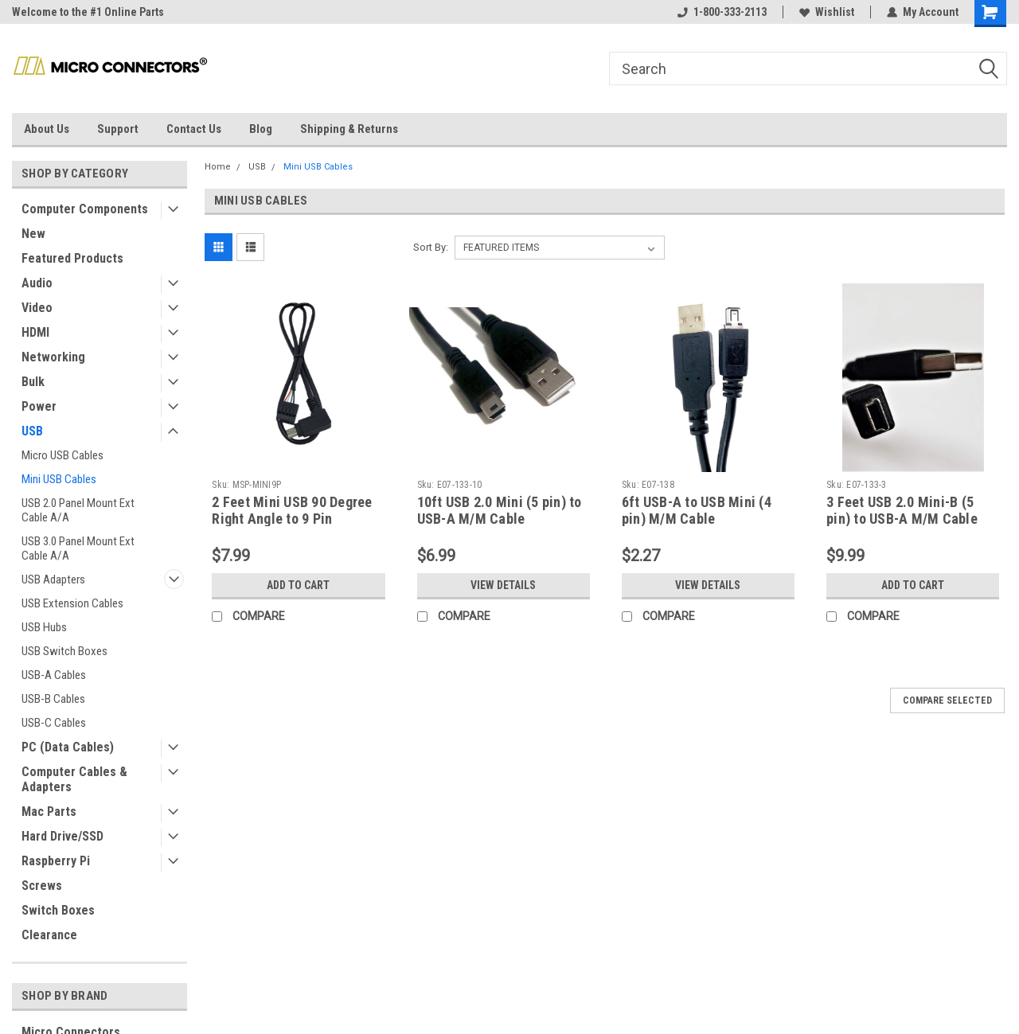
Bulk (33, 381)
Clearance (49, 934)
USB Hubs (44, 627)
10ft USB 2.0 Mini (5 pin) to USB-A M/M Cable (499, 510)
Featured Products (72, 258)
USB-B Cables (53, 699)
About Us (46, 129)
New (33, 233)
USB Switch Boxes (64, 651)
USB (32, 431)
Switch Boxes (58, 910)
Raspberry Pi (55, 860)
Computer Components (84, 209)
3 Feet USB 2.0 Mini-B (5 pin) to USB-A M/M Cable (902, 510)
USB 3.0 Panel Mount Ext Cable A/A (78, 548)
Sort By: (430, 247)
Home (218, 167)
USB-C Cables (53, 723)
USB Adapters (53, 579)
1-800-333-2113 (722, 12)
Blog (260, 129)
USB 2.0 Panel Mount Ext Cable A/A (78, 510)
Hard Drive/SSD (62, 836)
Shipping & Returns (349, 129)
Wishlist (826, 12)
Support (118, 129)
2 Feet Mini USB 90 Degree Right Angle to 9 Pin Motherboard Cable (292, 519)
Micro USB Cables (62, 455)
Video (37, 307)
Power (39, 406)
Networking (53, 357)
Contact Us (193, 129)
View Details (503, 585)
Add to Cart (298, 585)
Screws (41, 885)
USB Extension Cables (72, 603)
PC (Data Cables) (67, 747)
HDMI (35, 332)
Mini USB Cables (58, 479)
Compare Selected (947, 700)
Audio (37, 283)
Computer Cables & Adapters (74, 779)
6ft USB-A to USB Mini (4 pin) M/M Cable (696, 510)
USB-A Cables (53, 675)
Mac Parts (48, 811)
